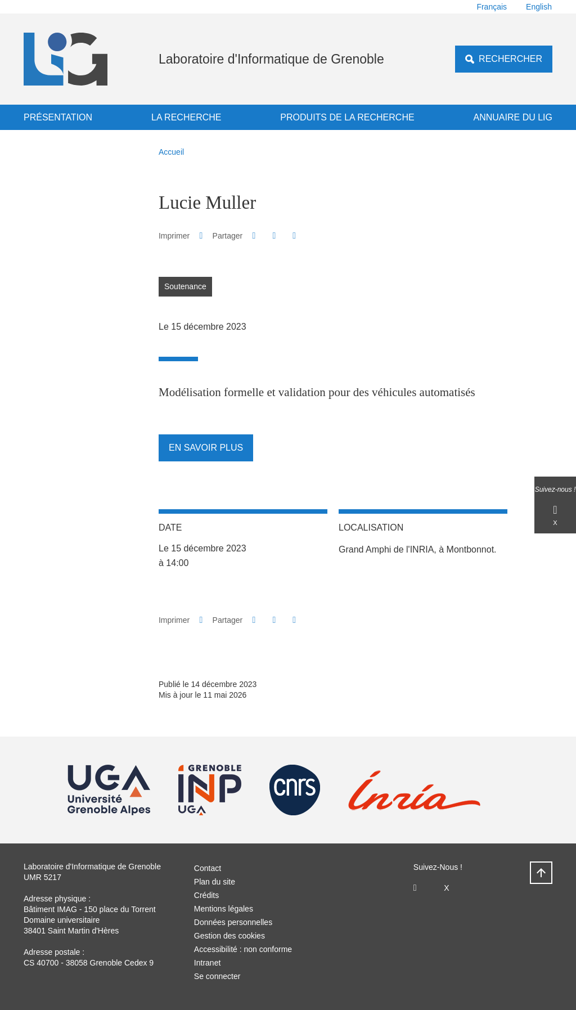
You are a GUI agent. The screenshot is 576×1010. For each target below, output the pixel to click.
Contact (207, 868)
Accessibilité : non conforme (243, 949)
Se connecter (217, 976)
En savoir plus (206, 447)
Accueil (171, 151)
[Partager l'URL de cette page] (294, 236)
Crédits (206, 895)
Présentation (58, 117)
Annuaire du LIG (513, 117)
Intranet (207, 962)
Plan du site (214, 881)
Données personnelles (233, 922)
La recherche (186, 117)
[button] (254, 235)
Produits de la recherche (347, 117)
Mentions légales (223, 908)
